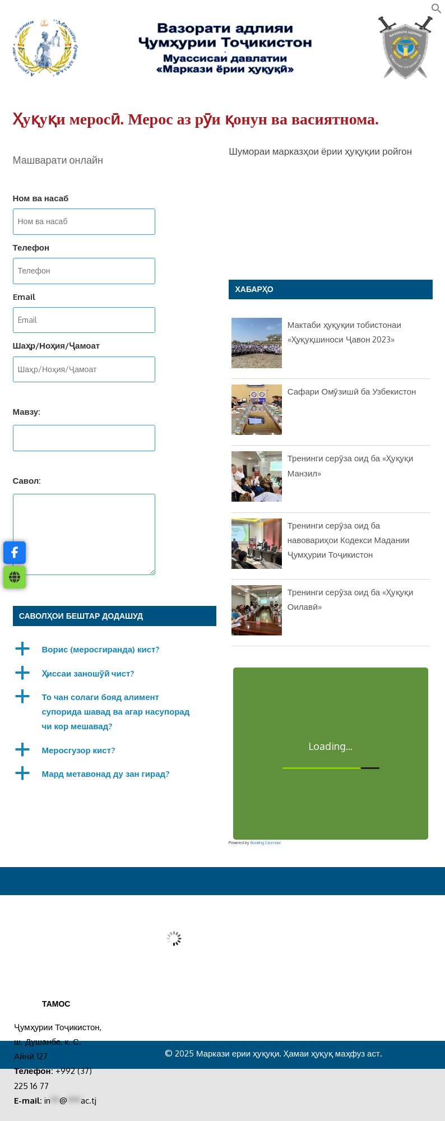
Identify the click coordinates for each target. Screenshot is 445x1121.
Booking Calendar (266, 842)
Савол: (27, 480)
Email (24, 296)
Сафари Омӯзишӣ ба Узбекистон (352, 391)
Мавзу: (27, 411)
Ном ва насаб (41, 198)
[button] (436, 11)
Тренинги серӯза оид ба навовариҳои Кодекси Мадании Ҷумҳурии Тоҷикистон (349, 540)
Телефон (31, 247)
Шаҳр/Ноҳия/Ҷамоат (56, 345)
